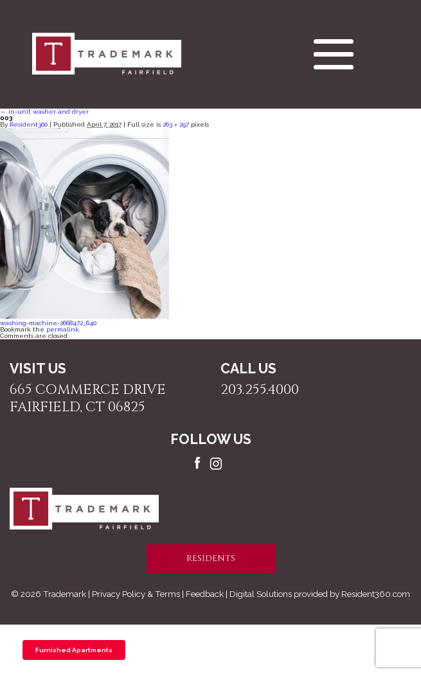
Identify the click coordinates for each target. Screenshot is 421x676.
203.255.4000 (259, 389)
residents (210, 558)
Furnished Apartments (73, 650)
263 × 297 (176, 124)
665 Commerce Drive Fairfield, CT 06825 (88, 398)
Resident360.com (375, 594)
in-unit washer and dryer (44, 111)
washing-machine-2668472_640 (48, 322)
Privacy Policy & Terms (136, 594)
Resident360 (29, 124)
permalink (62, 329)
